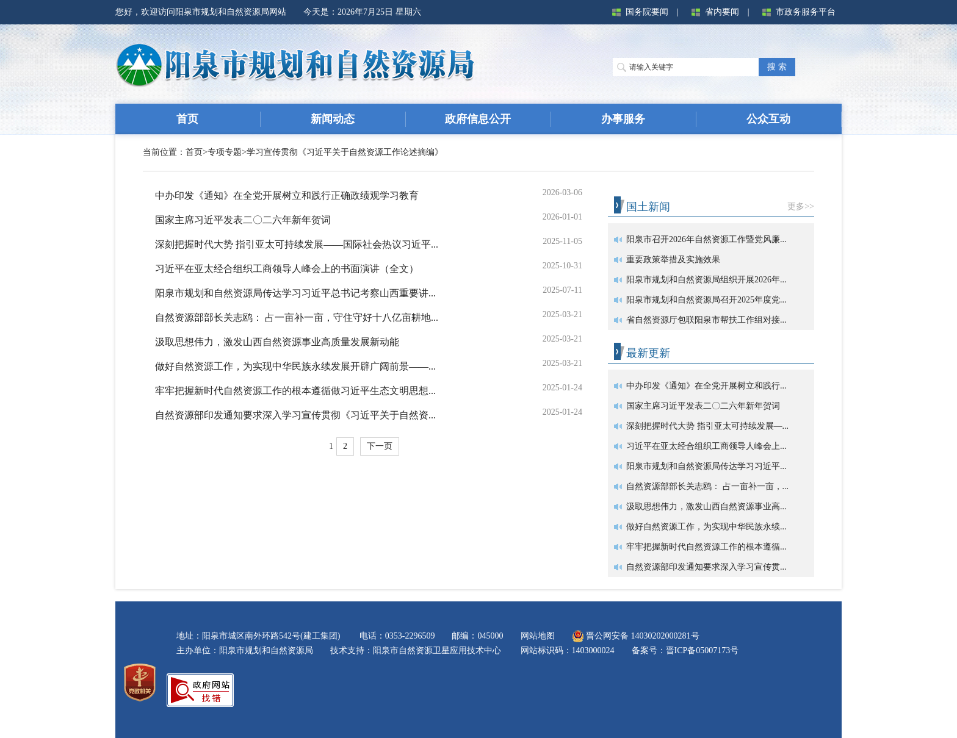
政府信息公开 (478, 119)
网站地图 (538, 635)
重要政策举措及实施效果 (673, 259)
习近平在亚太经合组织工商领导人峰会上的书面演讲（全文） (287, 268)
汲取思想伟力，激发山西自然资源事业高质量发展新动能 (277, 342)
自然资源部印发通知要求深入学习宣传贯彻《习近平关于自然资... (295, 415)
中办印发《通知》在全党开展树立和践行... (706, 385)
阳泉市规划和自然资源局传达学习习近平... (706, 466)
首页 (187, 119)
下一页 (379, 446)
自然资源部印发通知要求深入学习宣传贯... (706, 566)
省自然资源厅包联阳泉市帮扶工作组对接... (706, 319)
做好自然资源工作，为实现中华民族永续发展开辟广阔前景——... (295, 366)
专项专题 (225, 152)
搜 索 (777, 66)
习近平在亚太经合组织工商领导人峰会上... (706, 446)
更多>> (800, 206)
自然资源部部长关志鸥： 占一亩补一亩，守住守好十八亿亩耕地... (296, 317)
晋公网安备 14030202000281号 (635, 636)
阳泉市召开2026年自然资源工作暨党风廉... (706, 239)
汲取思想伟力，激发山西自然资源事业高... (706, 506)
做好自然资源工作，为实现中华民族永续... (706, 526)
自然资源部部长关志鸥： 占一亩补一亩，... (707, 486)
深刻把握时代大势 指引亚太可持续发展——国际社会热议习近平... (296, 244)
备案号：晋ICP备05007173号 (685, 650)
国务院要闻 (637, 12)
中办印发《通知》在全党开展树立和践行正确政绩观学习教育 (287, 195)
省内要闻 (713, 12)
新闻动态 (333, 119)
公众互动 (768, 119)
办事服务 (623, 119)
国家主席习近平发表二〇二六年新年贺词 (243, 220)
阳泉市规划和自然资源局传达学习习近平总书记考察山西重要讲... (295, 293)
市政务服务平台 (796, 12)
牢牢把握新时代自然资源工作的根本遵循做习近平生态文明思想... (295, 390)
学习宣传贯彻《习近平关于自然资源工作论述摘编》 (345, 152)
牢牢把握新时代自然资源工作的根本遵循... (706, 546)
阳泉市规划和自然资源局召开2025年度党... (706, 299)
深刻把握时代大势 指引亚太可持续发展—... (707, 426)
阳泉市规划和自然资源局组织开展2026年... (706, 279)
